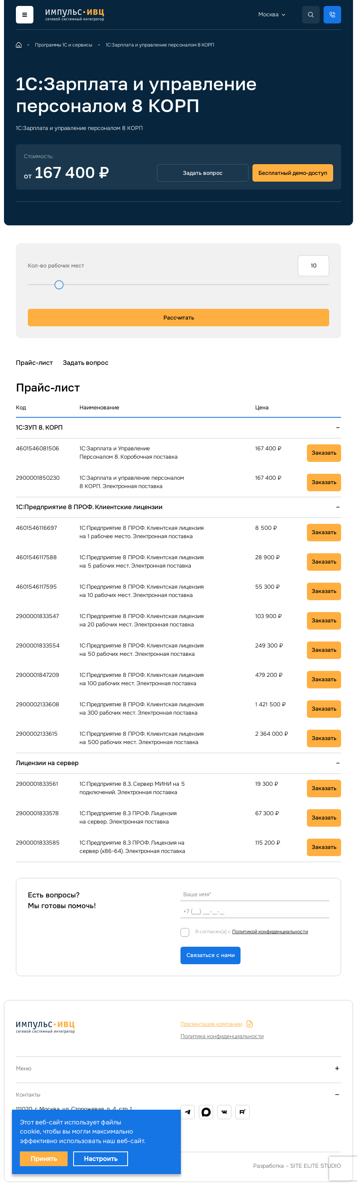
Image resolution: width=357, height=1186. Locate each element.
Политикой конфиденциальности (270, 931)
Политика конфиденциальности (222, 1036)
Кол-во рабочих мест (56, 265)
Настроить (100, 1159)
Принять (44, 1159)
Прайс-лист (34, 363)
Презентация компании (216, 1024)
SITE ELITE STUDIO (315, 1165)
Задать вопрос (86, 363)
